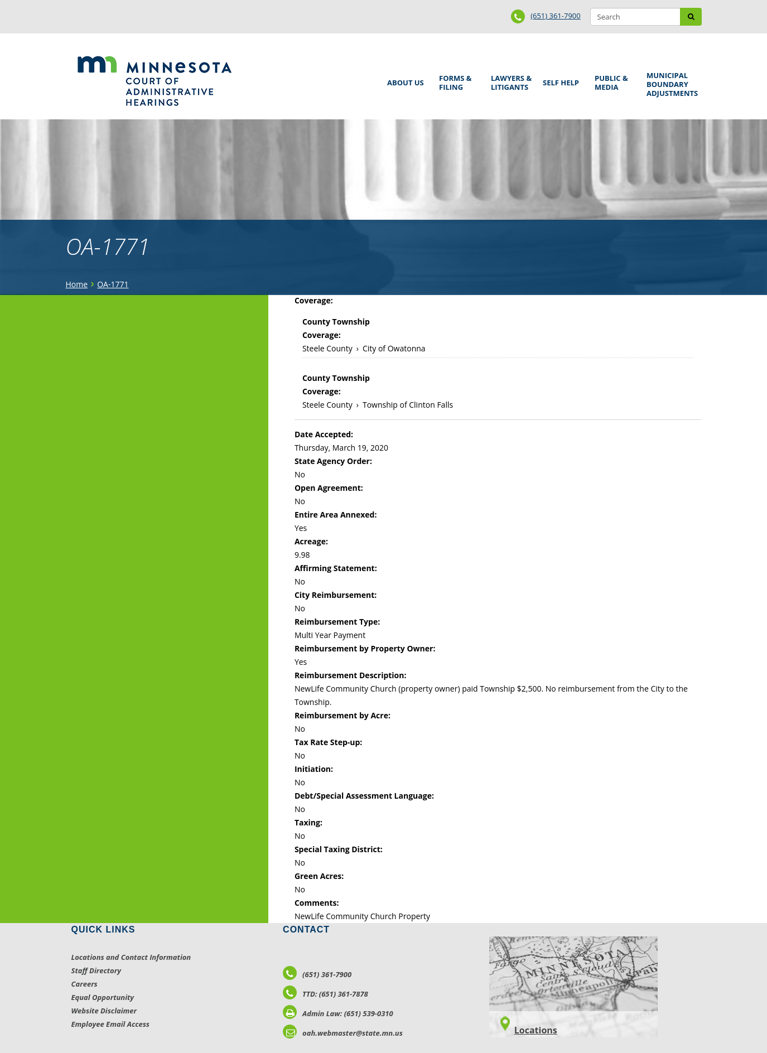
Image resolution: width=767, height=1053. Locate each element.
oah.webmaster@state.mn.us (343, 1033)
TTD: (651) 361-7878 (325, 994)
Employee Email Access (110, 1024)
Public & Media (612, 81)
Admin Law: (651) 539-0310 (338, 1013)
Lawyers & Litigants (509, 81)
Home (77, 284)
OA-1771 (112, 284)
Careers (84, 984)
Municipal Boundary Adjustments (670, 84)
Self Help (559, 79)
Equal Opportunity (102, 997)
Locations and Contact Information (131, 957)
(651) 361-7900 (555, 16)
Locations (535, 1030)
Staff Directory (96, 970)
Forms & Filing (457, 81)
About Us (403, 79)
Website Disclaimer (104, 1011)
